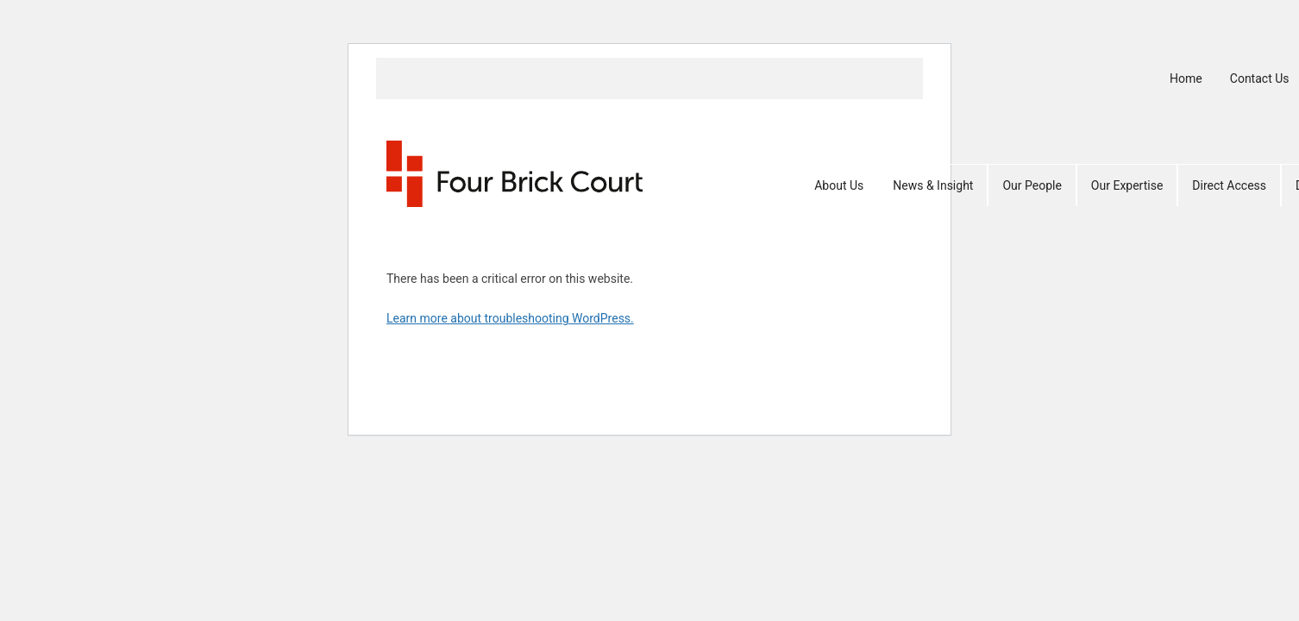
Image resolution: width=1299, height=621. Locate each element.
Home (1186, 78)
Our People (1031, 185)
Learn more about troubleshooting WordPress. (510, 318)
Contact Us (1260, 78)
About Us (838, 185)
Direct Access (1229, 185)
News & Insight (933, 185)
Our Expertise (1127, 185)
